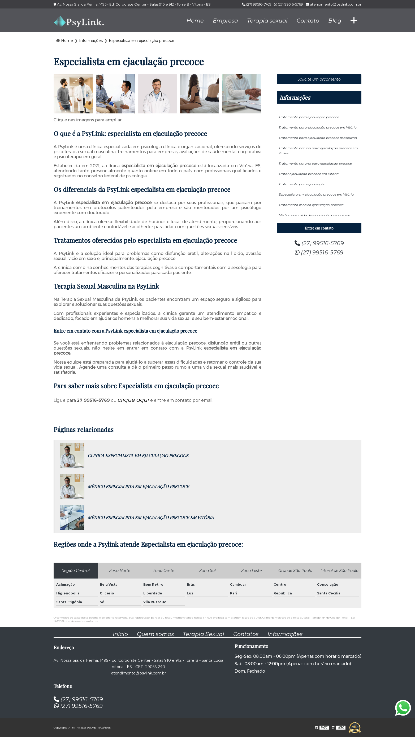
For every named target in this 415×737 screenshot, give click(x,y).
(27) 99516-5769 (256, 4)
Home (195, 20)
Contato (308, 20)
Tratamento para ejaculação (302, 184)
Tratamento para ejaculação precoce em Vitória (318, 127)
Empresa (225, 20)
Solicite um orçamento (319, 79)
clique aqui (133, 399)
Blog (334, 20)
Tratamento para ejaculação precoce (309, 117)
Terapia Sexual (203, 634)
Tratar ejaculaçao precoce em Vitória (309, 174)
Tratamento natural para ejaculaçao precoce (315, 163)
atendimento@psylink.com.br (333, 4)
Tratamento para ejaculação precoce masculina (318, 138)
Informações (294, 97)
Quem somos (155, 634)
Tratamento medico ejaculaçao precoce (311, 205)
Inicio (120, 634)
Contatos (245, 634)
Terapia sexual (267, 20)
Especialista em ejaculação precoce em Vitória (316, 194)
